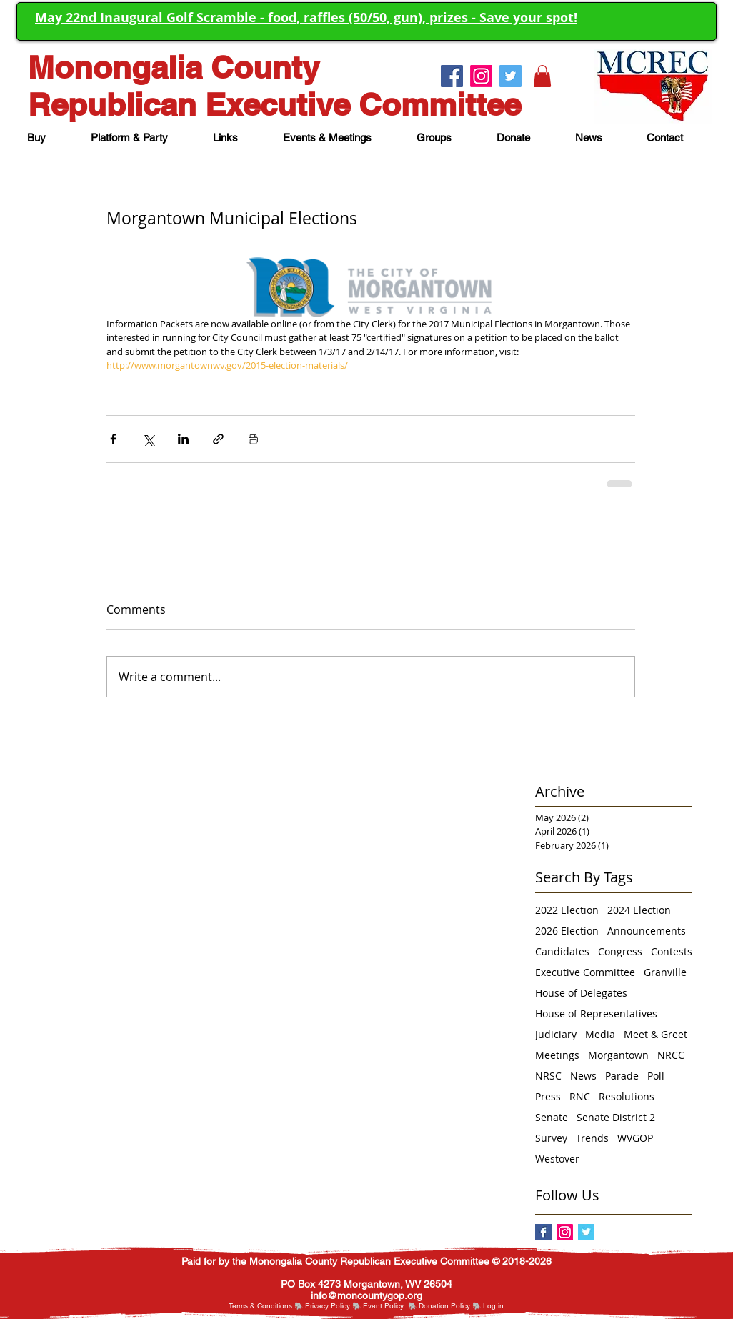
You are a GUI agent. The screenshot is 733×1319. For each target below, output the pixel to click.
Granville (665, 972)
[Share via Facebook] (113, 439)
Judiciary (556, 1034)
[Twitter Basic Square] (586, 1232)
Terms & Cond (252, 1305)
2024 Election (639, 910)
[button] (542, 76)
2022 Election (567, 910)
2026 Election (567, 931)
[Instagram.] (481, 76)
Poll (655, 1076)
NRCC (670, 1055)
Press (548, 1096)
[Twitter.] (510, 76)
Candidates (562, 951)
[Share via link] (218, 439)
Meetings (557, 1055)
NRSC (548, 1076)
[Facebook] (543, 1232)
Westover (557, 1159)
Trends (592, 1138)
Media (600, 1034)
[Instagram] (565, 1232)
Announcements (646, 931)
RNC (579, 1096)
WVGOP (635, 1138)
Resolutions (626, 1096)
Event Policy (383, 1305)
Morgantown (618, 1055)
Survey (551, 1138)
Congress (620, 951)
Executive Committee (585, 972)
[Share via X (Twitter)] (148, 439)
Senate (551, 1117)
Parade (622, 1076)
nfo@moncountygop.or (365, 1295)
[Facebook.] (452, 76)
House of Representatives (596, 1013)
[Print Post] (253, 439)
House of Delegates (581, 993)
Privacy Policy (327, 1305)
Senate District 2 (616, 1117)
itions (283, 1305)
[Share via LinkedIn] (183, 439)
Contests (671, 951)
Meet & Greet (655, 1034)
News (583, 1076)
